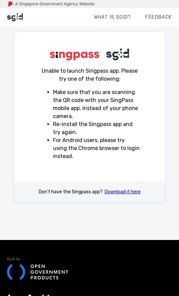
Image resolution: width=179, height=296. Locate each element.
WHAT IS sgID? (112, 17)
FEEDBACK (158, 17)
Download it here (123, 192)
